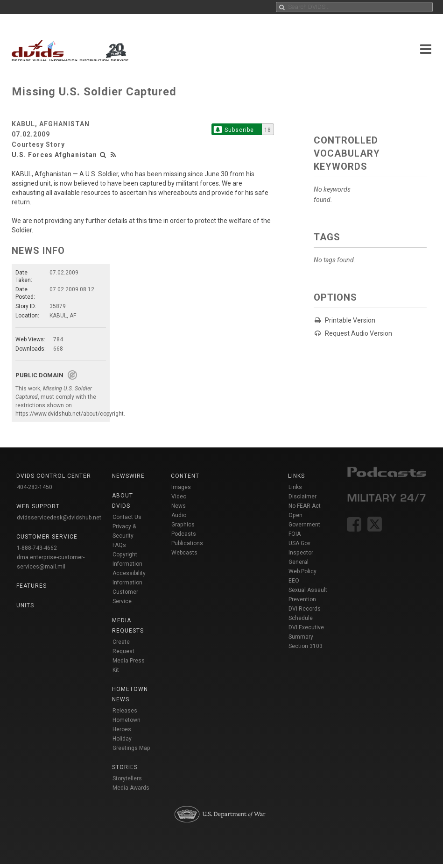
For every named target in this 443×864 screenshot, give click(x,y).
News (178, 506)
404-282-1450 (34, 487)
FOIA (294, 534)
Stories (125, 767)
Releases (125, 710)
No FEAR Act (304, 506)
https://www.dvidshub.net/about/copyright (69, 413)
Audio (178, 515)
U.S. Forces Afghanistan (54, 154)
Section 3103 (305, 646)
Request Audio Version (358, 333)
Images (181, 487)
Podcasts (183, 534)
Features (31, 586)
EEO (293, 580)
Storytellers (127, 778)
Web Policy (302, 571)
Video (178, 496)
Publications (187, 543)
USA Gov (299, 543)
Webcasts (184, 552)
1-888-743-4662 (37, 548)
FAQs (119, 545)
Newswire (128, 476)
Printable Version (350, 320)
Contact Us (127, 517)
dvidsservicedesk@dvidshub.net (59, 517)
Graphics (183, 524)
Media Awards (131, 788)
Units (25, 605)
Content (185, 476)
